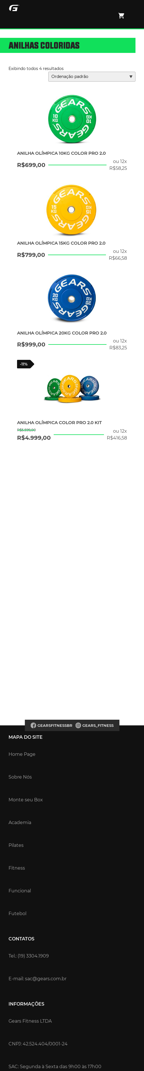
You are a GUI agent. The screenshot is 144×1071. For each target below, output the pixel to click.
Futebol (17, 913)
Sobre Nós (20, 777)
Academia (20, 822)
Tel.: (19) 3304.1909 (29, 956)
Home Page (22, 754)
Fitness (17, 868)
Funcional (20, 890)
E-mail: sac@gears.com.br (37, 978)
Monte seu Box (26, 799)
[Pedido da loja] (91, 77)
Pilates (16, 845)
